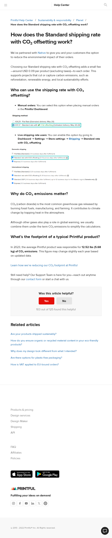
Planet (79, 20)
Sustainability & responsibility (54, 20)
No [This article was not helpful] (64, 301)
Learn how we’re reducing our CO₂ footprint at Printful (44, 265)
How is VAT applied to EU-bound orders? (35, 364)
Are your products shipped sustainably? (33, 334)
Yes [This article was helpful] (46, 301)
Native (42, 53)
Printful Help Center (22, 20)
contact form (34, 279)
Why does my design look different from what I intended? (44, 351)
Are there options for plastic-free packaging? (36, 357)
